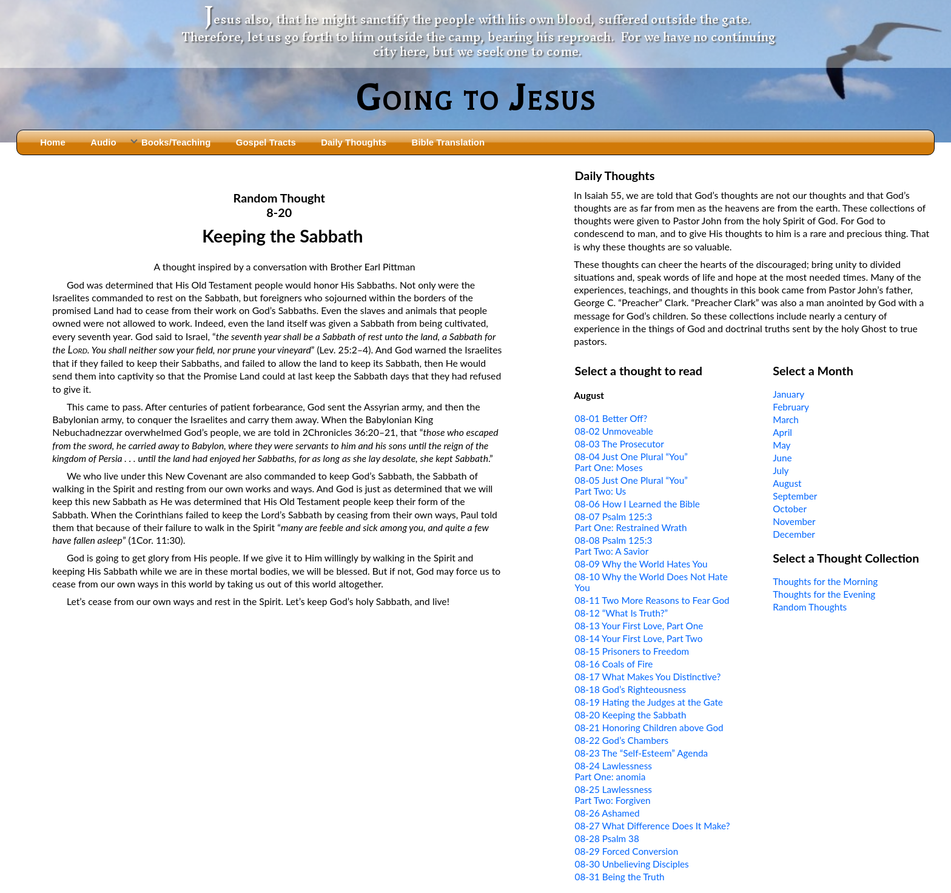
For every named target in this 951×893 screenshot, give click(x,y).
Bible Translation (448, 142)
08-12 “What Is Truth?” (621, 612)
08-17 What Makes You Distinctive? (648, 676)
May (781, 445)
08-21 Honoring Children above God (649, 727)
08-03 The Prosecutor (619, 443)
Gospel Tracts (266, 142)
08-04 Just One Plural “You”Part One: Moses (631, 462)
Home (53, 142)
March (786, 419)
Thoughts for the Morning (825, 581)
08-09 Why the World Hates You (641, 563)
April (782, 432)
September (795, 495)
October (790, 508)
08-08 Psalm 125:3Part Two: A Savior (614, 546)
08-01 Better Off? (611, 418)
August (787, 483)
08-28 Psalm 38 (607, 838)
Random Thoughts (810, 606)
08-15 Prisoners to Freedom (632, 651)
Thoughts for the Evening (824, 594)
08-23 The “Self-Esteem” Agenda (641, 753)
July (780, 470)
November (794, 521)
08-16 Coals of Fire (614, 663)
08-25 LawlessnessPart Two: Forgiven (613, 795)
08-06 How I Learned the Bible (637, 503)
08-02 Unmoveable (614, 431)
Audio (103, 142)
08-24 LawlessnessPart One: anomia (613, 771)
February (791, 406)
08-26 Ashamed (607, 813)
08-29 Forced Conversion (627, 851)
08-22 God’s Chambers (622, 740)
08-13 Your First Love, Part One (639, 625)
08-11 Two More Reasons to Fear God (652, 600)
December (794, 534)
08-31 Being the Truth (620, 876)
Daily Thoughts (353, 142)
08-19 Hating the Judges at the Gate (649, 702)
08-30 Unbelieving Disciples (632, 863)
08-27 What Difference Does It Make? (652, 825)
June (782, 457)
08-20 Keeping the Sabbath (631, 714)
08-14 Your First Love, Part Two (639, 638)
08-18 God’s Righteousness (631, 689)
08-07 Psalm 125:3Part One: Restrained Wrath (631, 522)
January (788, 394)
